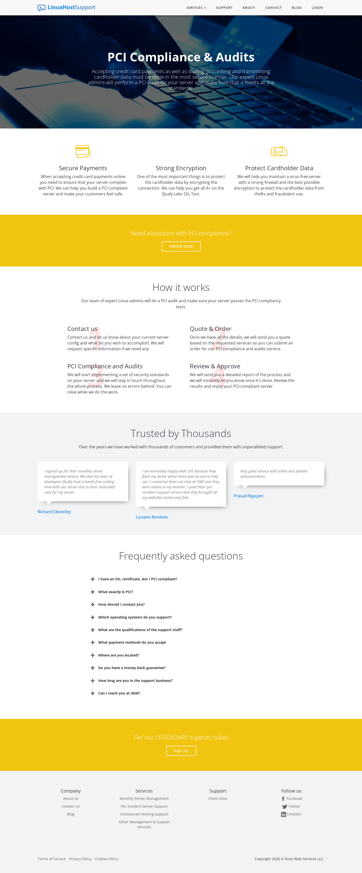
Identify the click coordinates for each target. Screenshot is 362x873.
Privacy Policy (80, 858)
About (249, 7)
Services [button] (196, 7)
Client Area (217, 798)
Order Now (181, 246)
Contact (273, 7)
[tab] (181, 579)
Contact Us (71, 806)
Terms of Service (52, 858)
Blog (297, 7)
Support (224, 7)
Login (317, 7)
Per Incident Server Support (144, 806)
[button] (181, 579)
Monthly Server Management (144, 798)
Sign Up (181, 750)
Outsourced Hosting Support (144, 814)
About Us (70, 798)
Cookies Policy (106, 858)
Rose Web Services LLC (304, 858)
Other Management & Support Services (144, 824)
